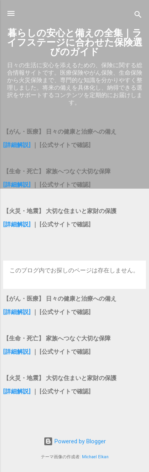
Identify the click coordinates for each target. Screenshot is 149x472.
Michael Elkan (95, 456)
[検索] (138, 16)
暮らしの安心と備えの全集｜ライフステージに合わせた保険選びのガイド (74, 42)
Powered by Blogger (75, 441)
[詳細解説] (17, 145)
